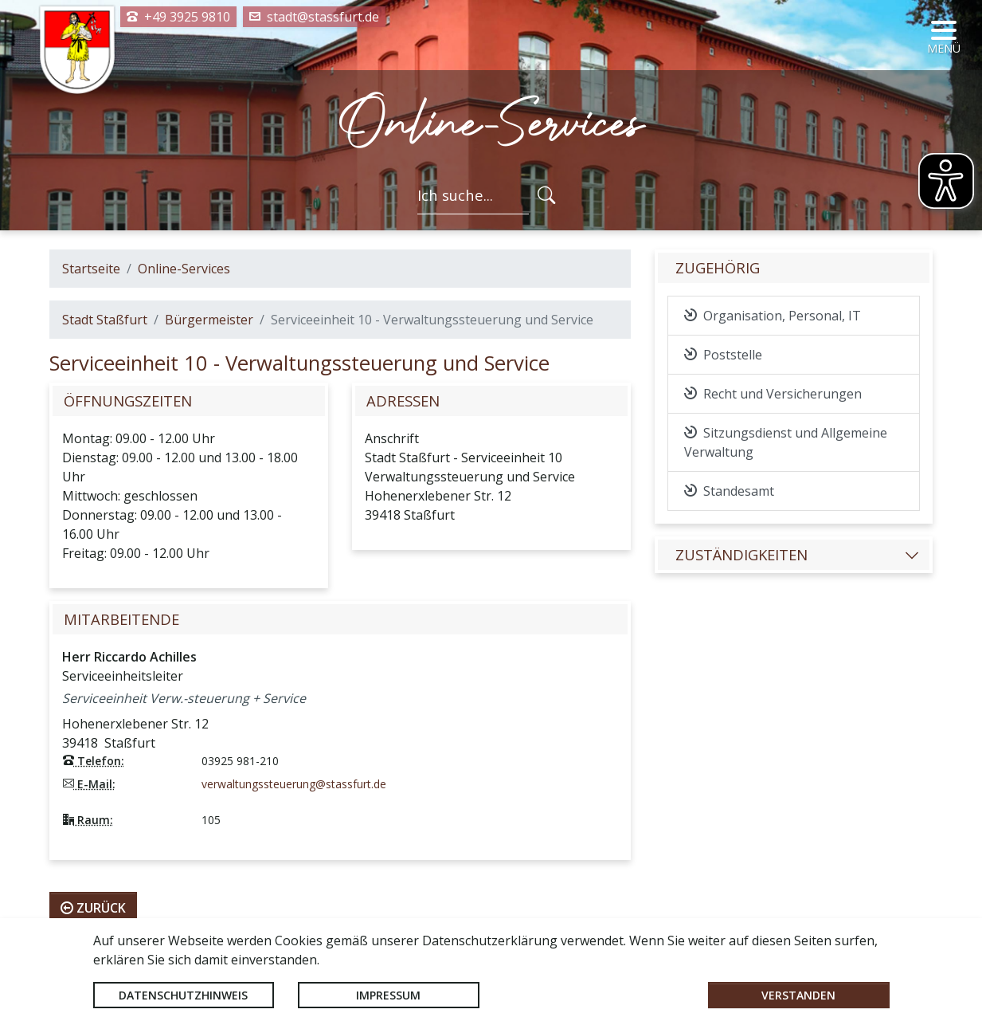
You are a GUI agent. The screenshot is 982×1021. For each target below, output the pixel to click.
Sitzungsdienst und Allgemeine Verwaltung (785, 442)
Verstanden (798, 995)
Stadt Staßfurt (104, 319)
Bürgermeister (209, 319)
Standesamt (729, 491)
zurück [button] (93, 908)
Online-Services (184, 268)
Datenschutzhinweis (183, 995)
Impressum (388, 995)
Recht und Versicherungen (773, 394)
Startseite (91, 268)
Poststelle (723, 354)
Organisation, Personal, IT (772, 315)
